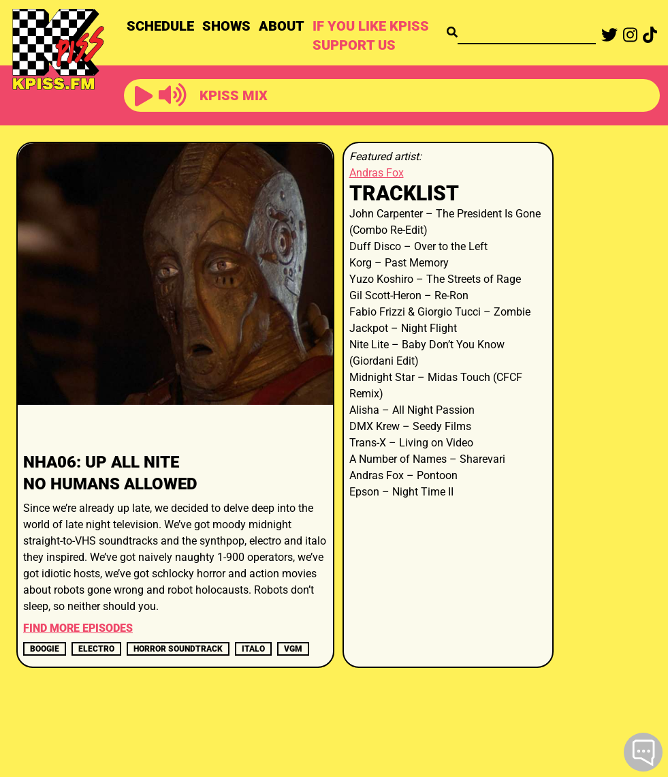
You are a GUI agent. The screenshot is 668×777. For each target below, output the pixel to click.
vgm (293, 649)
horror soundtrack (178, 649)
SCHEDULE (160, 26)
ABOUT (281, 26)
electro (96, 649)
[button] (144, 97)
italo (253, 649)
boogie (44, 649)
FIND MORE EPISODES (78, 628)
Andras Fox (376, 172)
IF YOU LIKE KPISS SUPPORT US (371, 35)
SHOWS (226, 26)
